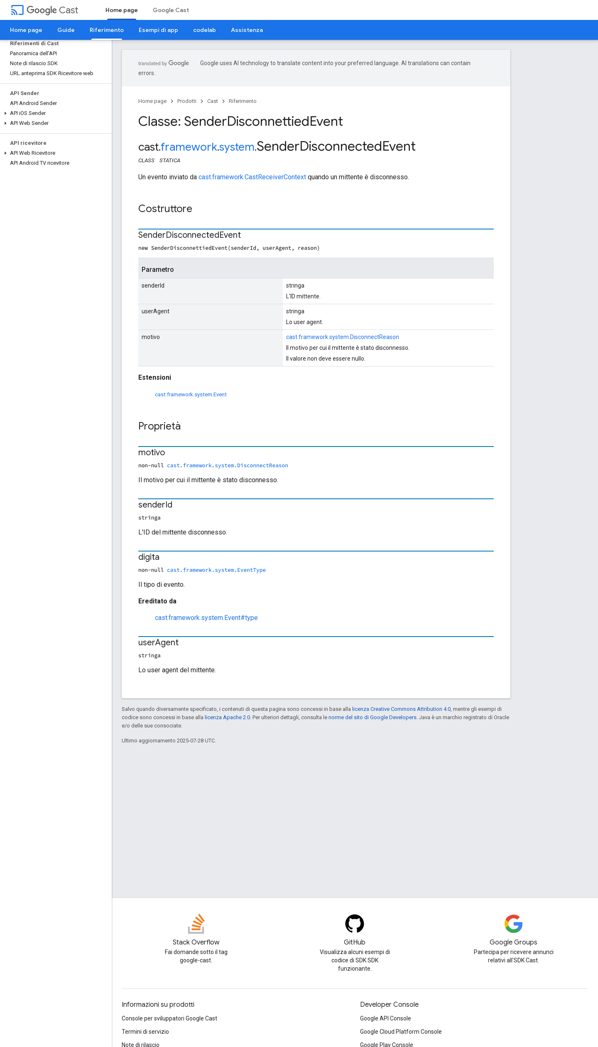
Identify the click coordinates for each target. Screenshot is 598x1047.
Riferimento (243, 101)
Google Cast (171, 10)
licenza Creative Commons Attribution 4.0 (401, 709)
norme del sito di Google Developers (372, 717)
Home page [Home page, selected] (121, 10)
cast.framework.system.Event (191, 394)
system (237, 147)
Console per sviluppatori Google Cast (169, 1018)
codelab (204, 30)
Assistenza (247, 30)
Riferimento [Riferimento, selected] (107, 30)
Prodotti (186, 101)
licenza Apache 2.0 (227, 717)
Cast (52, 10)
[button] (54, 113)
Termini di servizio (145, 1031)
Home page (26, 30)
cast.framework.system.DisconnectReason (342, 337)
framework (189, 147)
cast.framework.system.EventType (216, 569)
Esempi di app (158, 30)
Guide (66, 30)
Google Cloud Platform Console (401, 1031)
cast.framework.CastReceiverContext (252, 177)
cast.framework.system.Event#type (206, 618)
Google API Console (385, 1018)
